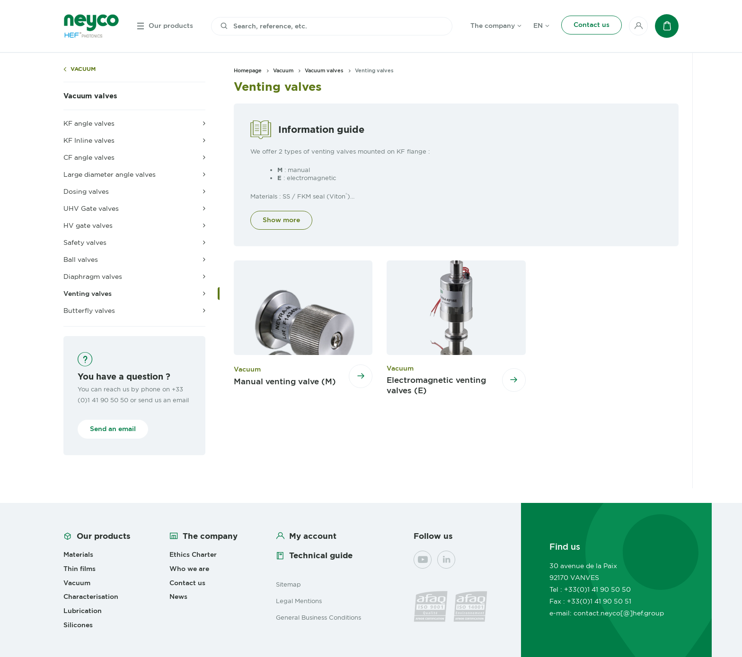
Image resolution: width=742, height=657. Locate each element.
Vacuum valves (90, 96)
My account (312, 536)
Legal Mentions (299, 601)
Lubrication (82, 610)
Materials (78, 554)
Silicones (78, 625)
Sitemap (288, 584)
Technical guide (321, 555)
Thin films (79, 568)
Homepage (248, 70)
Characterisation (90, 596)
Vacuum (83, 69)
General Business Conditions (318, 617)
